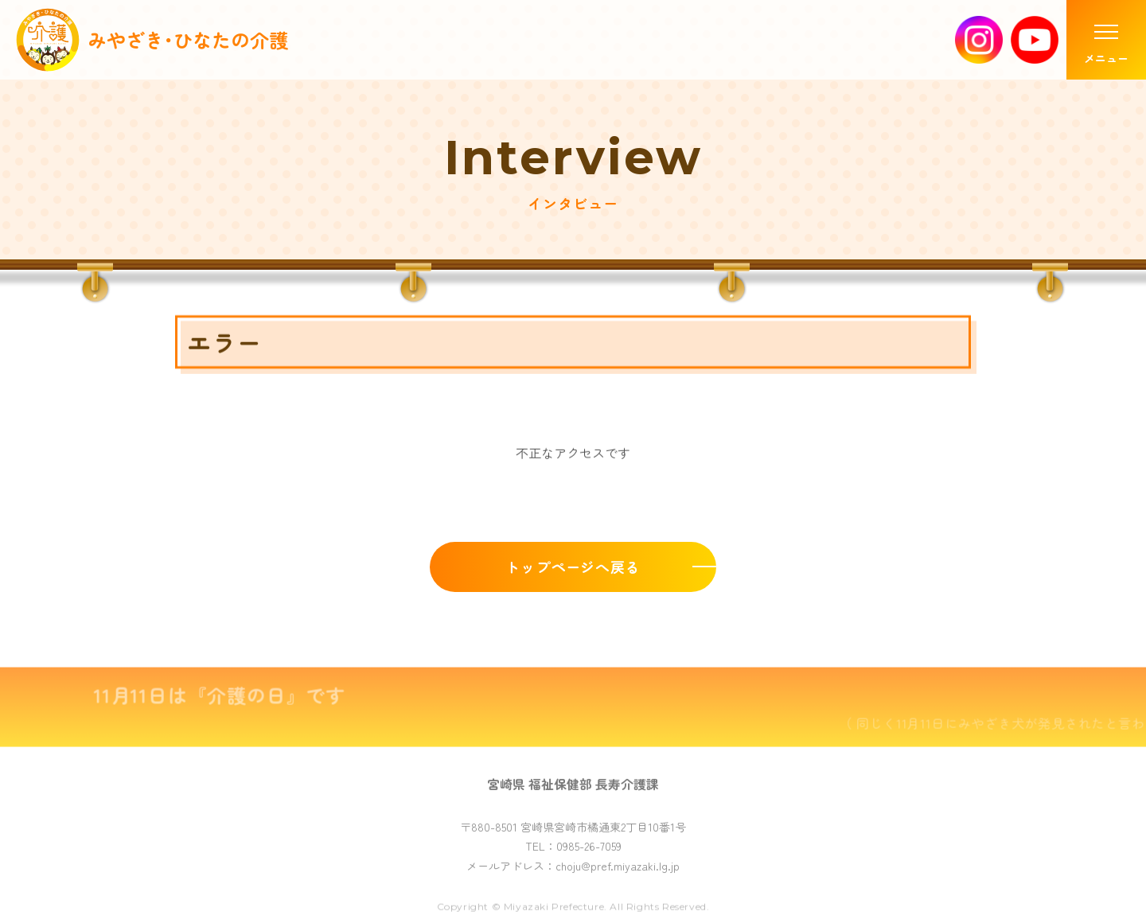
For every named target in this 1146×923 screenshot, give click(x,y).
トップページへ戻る (573, 569)
